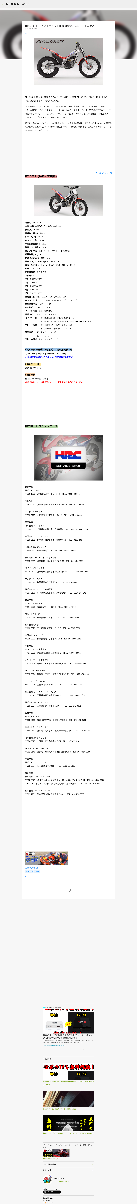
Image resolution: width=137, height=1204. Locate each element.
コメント (49, 1203)
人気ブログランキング (32, 868)
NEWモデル (29, 871)
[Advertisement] (68, 153)
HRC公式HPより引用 (103, 173)
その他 (37, 871)
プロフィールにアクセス (62, 1181)
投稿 (47, 1200)
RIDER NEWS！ (18, 4)
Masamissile (59, 1178)
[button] (26, 33)
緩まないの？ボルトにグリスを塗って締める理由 (59, 1109)
